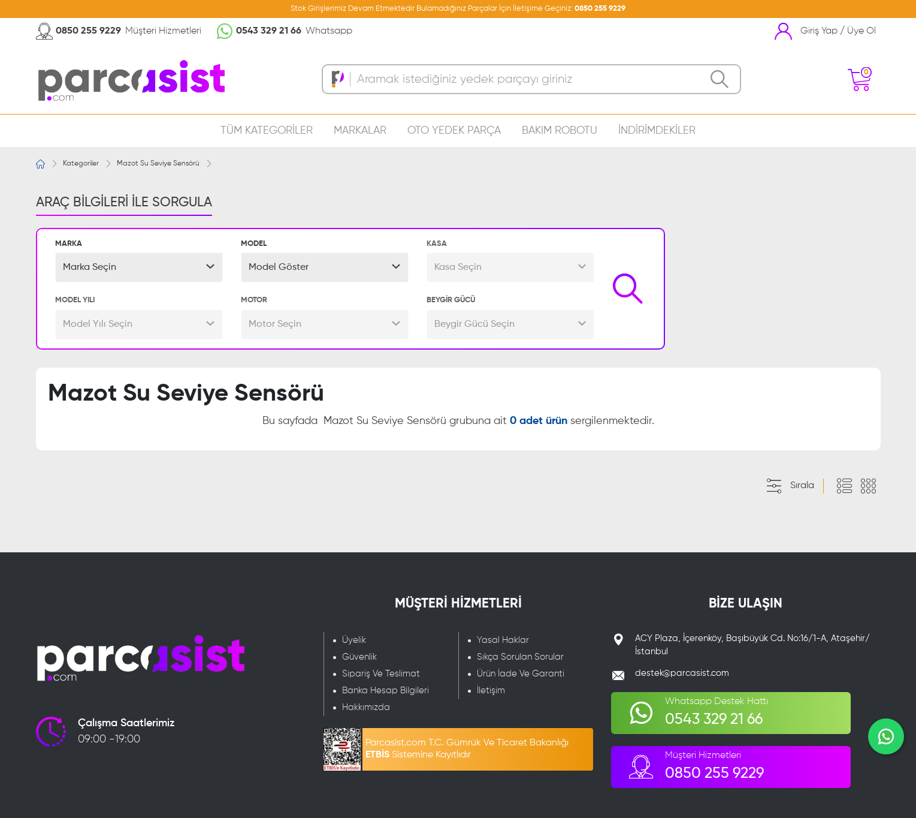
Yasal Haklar (503, 640)
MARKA (68, 244)
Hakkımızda (366, 707)
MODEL (254, 244)
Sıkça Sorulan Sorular (520, 656)
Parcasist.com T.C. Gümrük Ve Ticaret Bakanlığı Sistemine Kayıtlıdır (467, 749)
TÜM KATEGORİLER (266, 130)
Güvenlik (359, 656)
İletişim (491, 690)
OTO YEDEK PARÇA (454, 130)
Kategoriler (81, 163)
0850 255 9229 (600, 9)
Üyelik (354, 640)
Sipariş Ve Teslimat (381, 673)
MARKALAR (360, 130)
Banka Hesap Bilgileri (385, 690)
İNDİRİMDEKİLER (657, 130)
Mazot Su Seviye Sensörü (158, 163)
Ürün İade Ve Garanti (520, 673)
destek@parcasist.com (682, 673)
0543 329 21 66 (268, 31)
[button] (139, 267)
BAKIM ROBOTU (559, 130)
